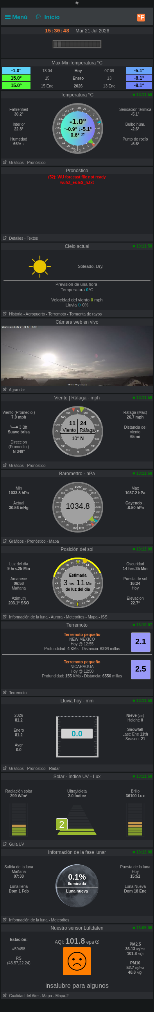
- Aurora (55, 617)
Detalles (12, 238)
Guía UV (12, 844)
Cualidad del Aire (20, 996)
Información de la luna (24, 617)
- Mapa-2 (60, 996)
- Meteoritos (74, 617)
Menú (18, 17)
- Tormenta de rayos (84, 314)
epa (92, 942)
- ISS (102, 617)
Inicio (47, 17)
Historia (11, 314)
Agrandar (13, 390)
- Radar (53, 768)
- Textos (31, 238)
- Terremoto (56, 314)
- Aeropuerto (34, 314)
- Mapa (53, 541)
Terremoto (14, 693)
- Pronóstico (35, 162)
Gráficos (12, 162)
